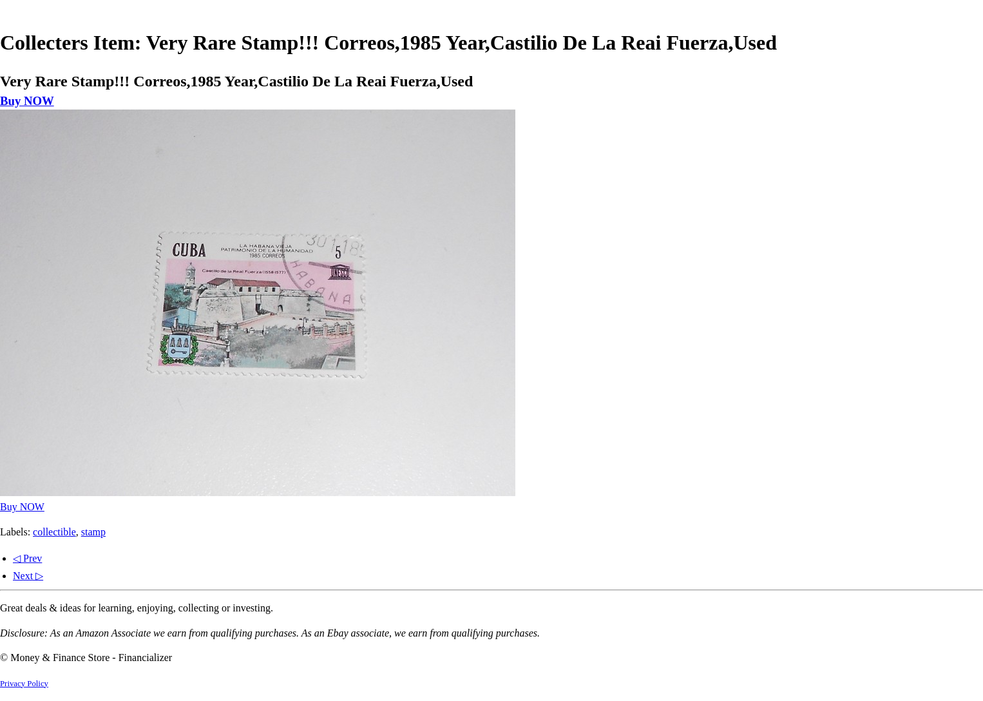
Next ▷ (28, 575)
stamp (93, 531)
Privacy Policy (24, 683)
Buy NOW (27, 101)
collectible (54, 531)
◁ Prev (27, 558)
